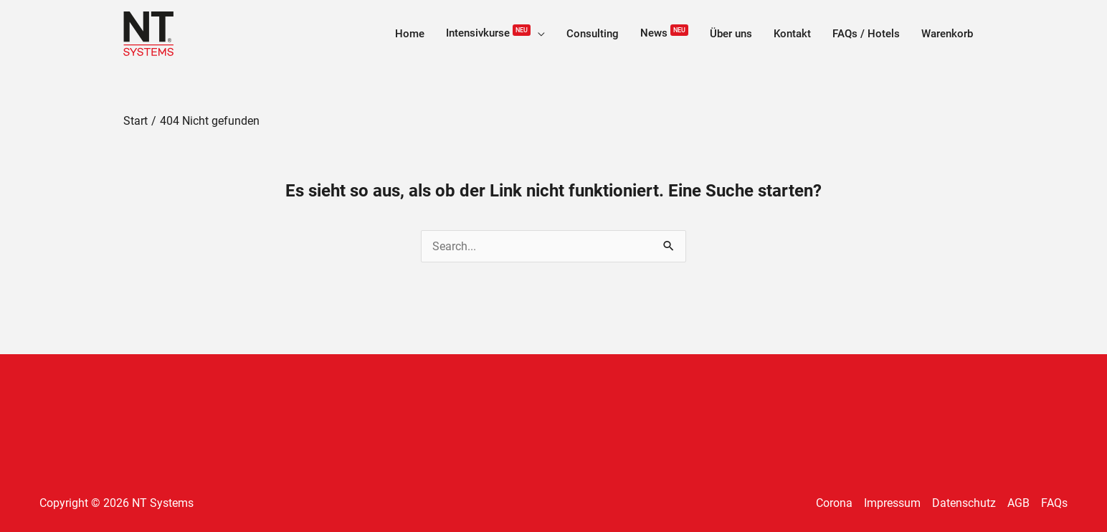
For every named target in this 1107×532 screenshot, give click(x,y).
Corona (834, 503)
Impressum (892, 503)
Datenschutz (964, 503)
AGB (1018, 503)
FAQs (1054, 503)
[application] (538, 33)
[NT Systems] (148, 32)
